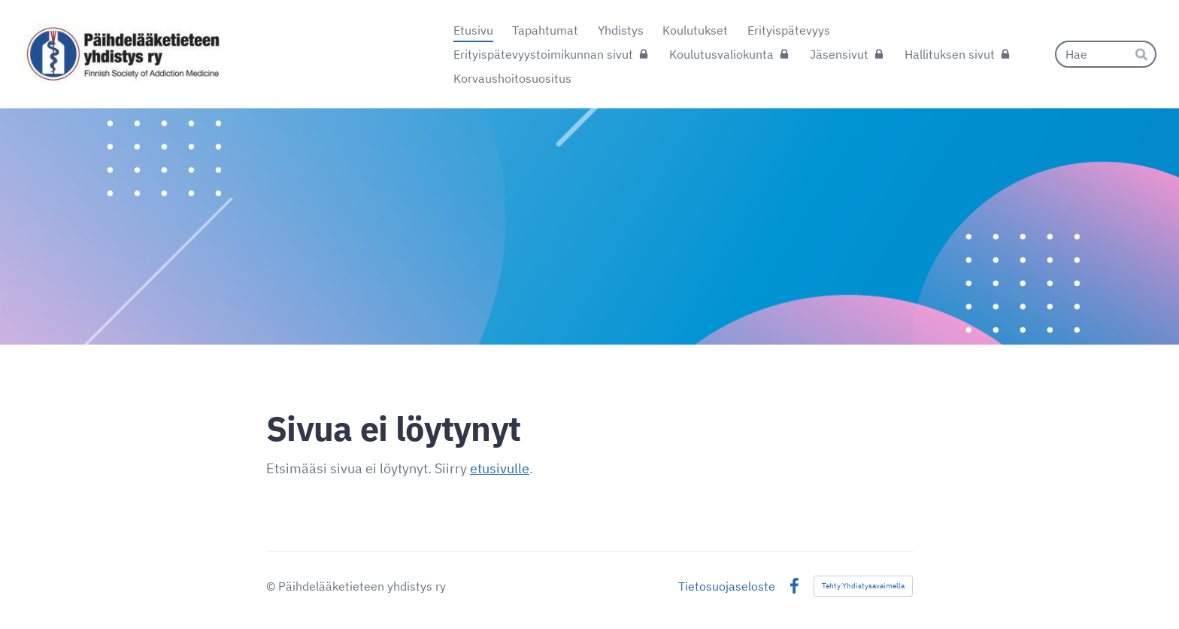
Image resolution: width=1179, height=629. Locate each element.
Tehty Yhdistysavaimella (863, 586)
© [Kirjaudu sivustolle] (272, 586)
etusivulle (499, 468)
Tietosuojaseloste (726, 586)
